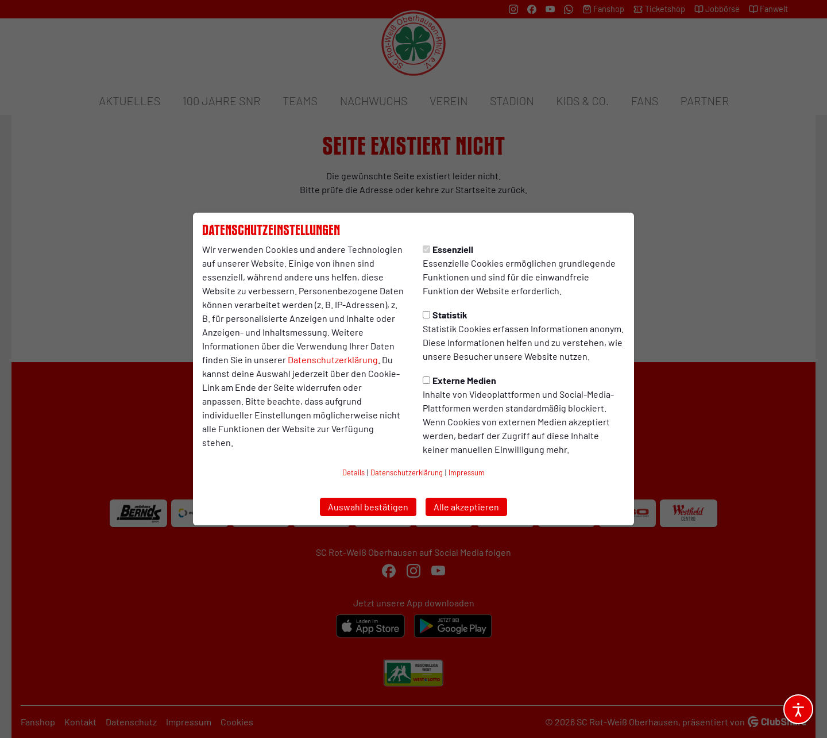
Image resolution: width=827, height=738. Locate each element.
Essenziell (448, 249)
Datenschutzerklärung (333, 359)
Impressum (467, 472)
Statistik (445, 314)
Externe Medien (459, 380)
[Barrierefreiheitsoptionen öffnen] (798, 709)
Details (353, 472)
